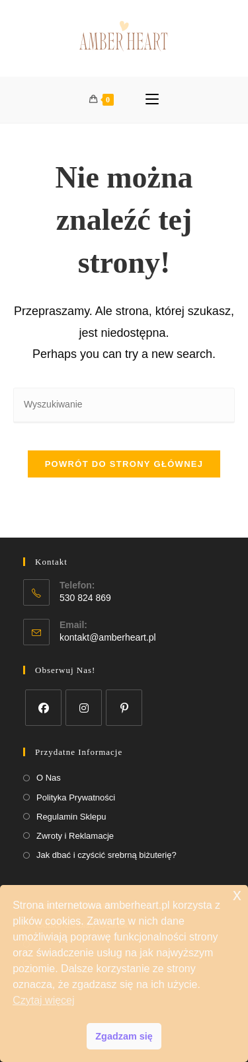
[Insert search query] (124, 405)
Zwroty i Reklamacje (75, 836)
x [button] (237, 894)
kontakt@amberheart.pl (108, 637)
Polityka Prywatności (75, 797)
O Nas (48, 778)
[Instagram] (83, 708)
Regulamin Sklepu (71, 817)
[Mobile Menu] (152, 100)
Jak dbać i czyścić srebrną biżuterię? (106, 855)
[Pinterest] (124, 708)
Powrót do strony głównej (124, 464)
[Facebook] (43, 708)
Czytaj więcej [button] (43, 1000)
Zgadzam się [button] (123, 1036)
